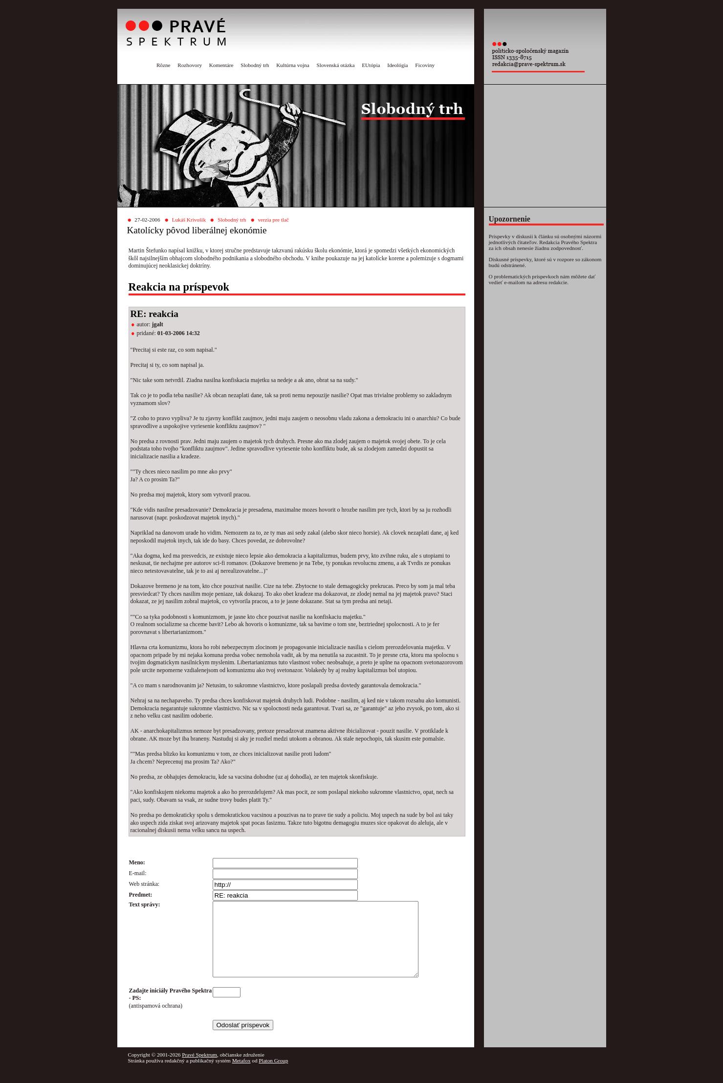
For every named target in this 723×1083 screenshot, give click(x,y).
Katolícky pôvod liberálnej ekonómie (197, 230)
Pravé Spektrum (199, 1069)
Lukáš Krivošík (189, 220)
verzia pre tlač (273, 220)
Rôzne (163, 65)
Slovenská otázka (335, 65)
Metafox (241, 1075)
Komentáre (221, 65)
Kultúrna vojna (292, 65)
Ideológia (397, 65)
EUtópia (371, 65)
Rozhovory (189, 65)
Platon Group (273, 1075)
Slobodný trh (255, 65)
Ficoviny (425, 65)
